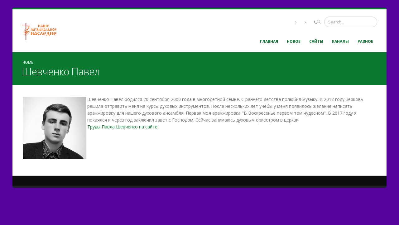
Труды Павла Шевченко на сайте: (122, 127)
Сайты (316, 41)
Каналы (340, 41)
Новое (293, 41)
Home (27, 62)
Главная (269, 41)
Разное (365, 41)
